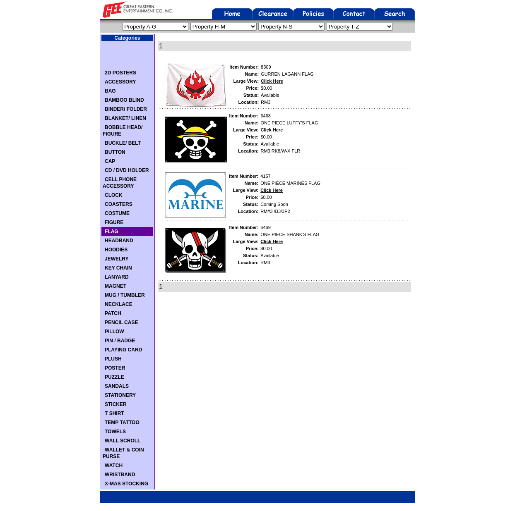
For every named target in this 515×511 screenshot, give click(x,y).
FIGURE (114, 222)
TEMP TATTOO (122, 422)
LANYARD (117, 277)
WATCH (114, 465)
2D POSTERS (120, 73)
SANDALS (117, 386)
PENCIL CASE (121, 322)
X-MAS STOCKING (126, 484)
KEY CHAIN (118, 268)
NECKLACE (118, 304)
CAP (110, 161)
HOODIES (116, 250)
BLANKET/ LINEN (125, 118)
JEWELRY (117, 259)
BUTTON (115, 152)
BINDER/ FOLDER (126, 109)
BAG (110, 91)
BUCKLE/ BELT (123, 143)
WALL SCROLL (122, 441)
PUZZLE (114, 377)
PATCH (113, 313)
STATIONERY (120, 395)
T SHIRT (114, 413)
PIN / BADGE (120, 341)
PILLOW (114, 331)
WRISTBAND (120, 475)
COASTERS (118, 204)
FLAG (111, 231)
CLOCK (114, 195)
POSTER (115, 368)
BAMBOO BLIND (124, 100)
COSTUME (117, 213)
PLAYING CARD (123, 350)
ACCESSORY (120, 82)
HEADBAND (119, 241)
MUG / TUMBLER (125, 295)
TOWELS (115, 432)
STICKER (116, 404)
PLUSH (113, 359)
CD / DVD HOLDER (127, 170)
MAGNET (115, 286)
